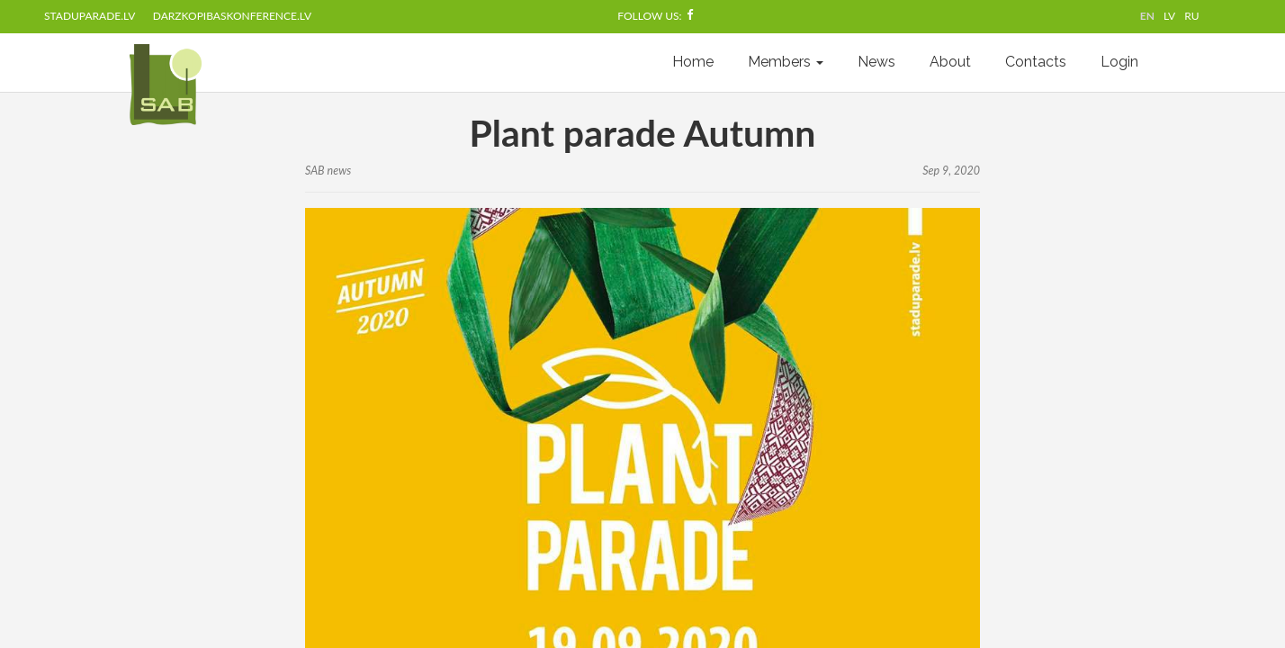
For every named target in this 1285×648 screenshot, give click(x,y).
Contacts (1035, 61)
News (876, 61)
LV (1169, 15)
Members (785, 61)
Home (693, 61)
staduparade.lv (89, 15)
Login (1119, 61)
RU (1191, 15)
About (950, 61)
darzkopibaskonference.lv (232, 15)
